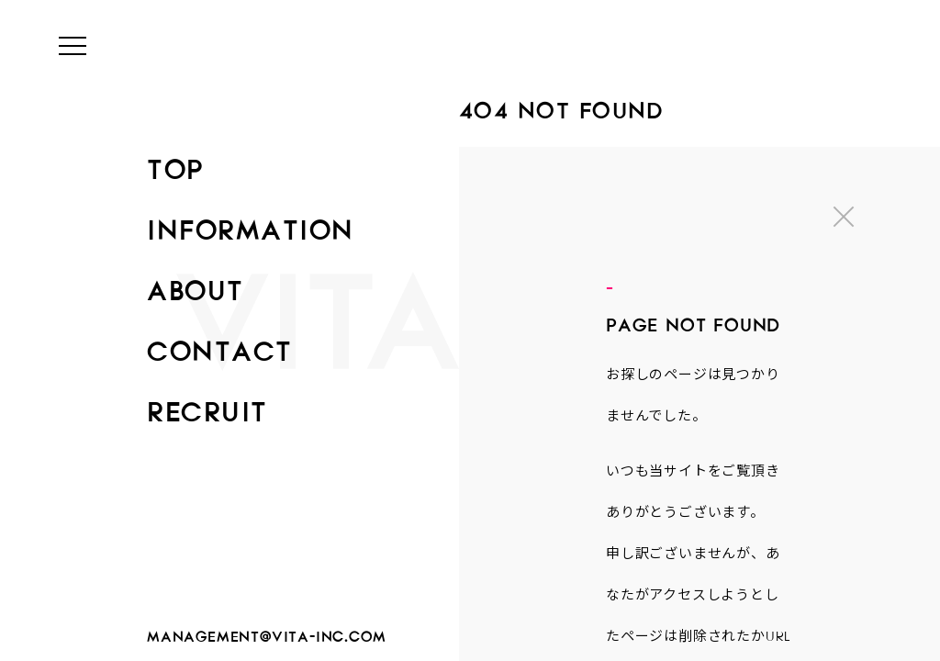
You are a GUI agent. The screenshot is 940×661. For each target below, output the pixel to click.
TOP (175, 163)
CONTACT (220, 345)
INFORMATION (250, 224)
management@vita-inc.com (266, 633)
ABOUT (195, 284)
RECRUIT (207, 405)
